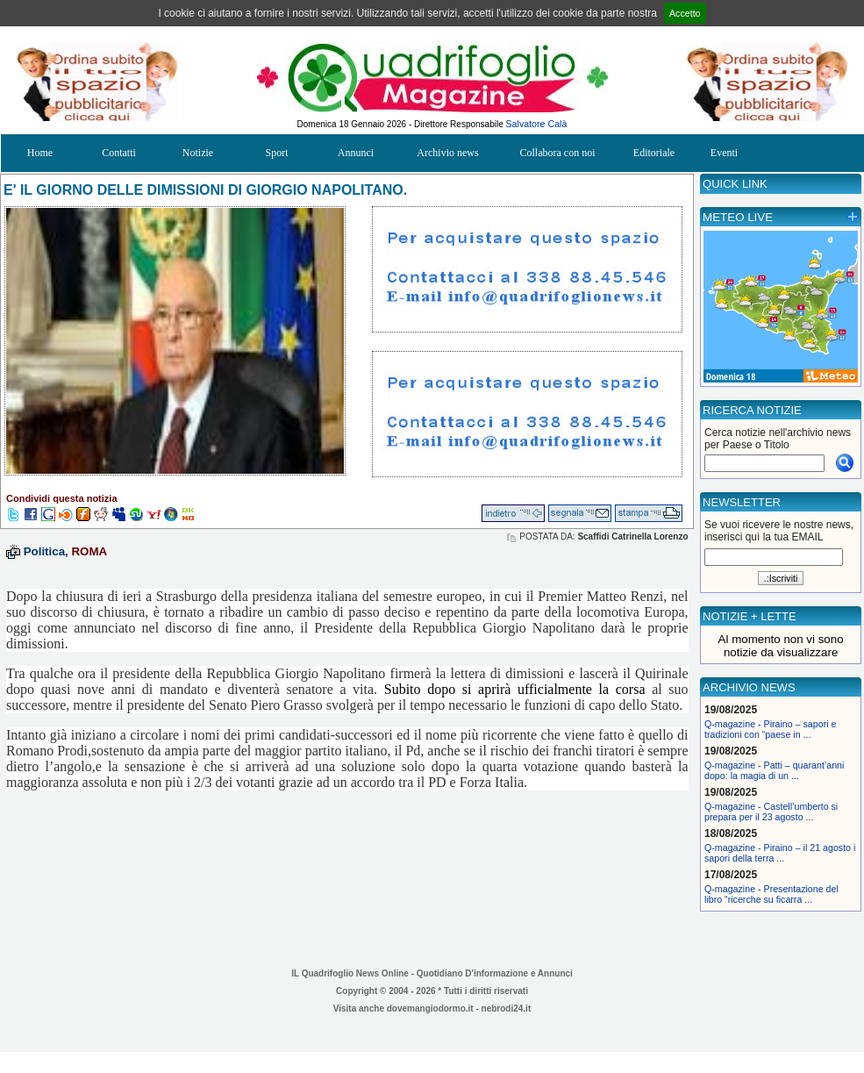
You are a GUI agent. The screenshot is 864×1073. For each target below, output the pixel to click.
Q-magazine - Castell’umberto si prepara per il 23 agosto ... (771, 811)
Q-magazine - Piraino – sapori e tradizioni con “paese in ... (770, 729)
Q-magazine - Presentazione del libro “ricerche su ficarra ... (771, 894)
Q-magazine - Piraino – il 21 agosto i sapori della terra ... (779, 852)
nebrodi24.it (507, 1008)
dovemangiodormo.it (430, 1008)
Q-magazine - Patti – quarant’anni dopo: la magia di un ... (774, 770)
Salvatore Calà (537, 123)
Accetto (685, 13)
